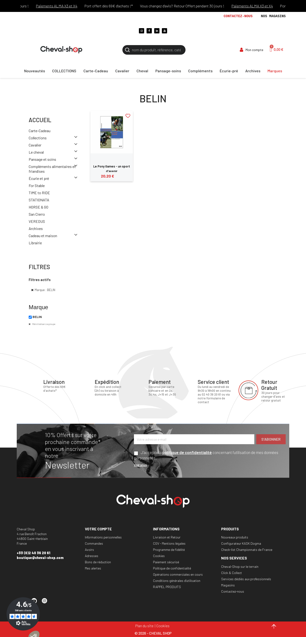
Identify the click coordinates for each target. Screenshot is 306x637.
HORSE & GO (38, 207)
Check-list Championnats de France (246, 550)
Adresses (91, 556)
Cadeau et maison (43, 235)
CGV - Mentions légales (169, 543)
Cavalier (35, 145)
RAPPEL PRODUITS (167, 587)
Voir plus (140, 465)
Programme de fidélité (169, 550)
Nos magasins (273, 16)
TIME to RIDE (39, 192)
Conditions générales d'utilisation (176, 581)
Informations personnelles (103, 537)
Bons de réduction (98, 562)
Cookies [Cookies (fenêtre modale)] (162, 625)
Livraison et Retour (166, 537)
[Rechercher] (154, 50)
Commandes (94, 543)
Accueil (40, 119)
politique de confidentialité (187, 452)
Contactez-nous (238, 16)
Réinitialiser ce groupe (43, 324)
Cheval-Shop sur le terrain (239, 566)
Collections (38, 138)
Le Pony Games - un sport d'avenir (111, 168)
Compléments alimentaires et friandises (52, 168)
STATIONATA (39, 200)
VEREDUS (37, 221)
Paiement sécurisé (166, 562)
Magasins (228, 585)
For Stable (37, 185)
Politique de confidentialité (172, 568)
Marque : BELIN (45, 290)
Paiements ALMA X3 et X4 (63, 6)
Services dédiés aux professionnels (246, 579)
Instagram (46, 603)
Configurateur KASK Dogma (241, 543)
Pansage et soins (42, 159)
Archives (36, 228)
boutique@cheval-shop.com (40, 558)
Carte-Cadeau (39, 130)
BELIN (37, 317)
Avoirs (89, 550)
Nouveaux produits (234, 537)
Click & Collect (231, 573)
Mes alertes (93, 568)
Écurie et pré (39, 178)
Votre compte (98, 529)
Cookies (159, 556)
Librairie (35, 242)
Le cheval (36, 152)
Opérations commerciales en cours (178, 574)
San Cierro (37, 214)
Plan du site (144, 625)
